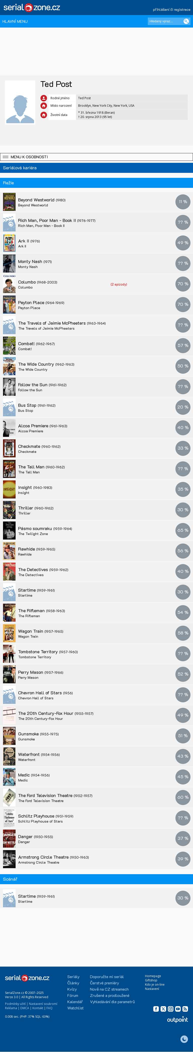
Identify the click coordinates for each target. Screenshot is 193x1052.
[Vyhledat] (186, 21)
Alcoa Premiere (42, 426)
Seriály (73, 976)
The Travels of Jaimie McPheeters (62, 323)
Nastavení (152, 989)
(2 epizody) (119, 284)
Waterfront (39, 754)
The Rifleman (41, 610)
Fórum (72, 995)
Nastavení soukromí (43, 1004)
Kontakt (37, 1008)
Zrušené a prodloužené (109, 995)
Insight (35, 487)
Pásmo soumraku (45, 528)
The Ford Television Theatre (55, 795)
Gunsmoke (38, 734)
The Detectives (43, 569)
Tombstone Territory (48, 651)
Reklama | (12, 1008)
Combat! (36, 343)
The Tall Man (41, 467)
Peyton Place (41, 302)
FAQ (49, 1008)
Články (73, 982)
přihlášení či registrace (171, 9)
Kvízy (72, 989)
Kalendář (75, 1001)
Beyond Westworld (42, 200)
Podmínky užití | (16, 1004)
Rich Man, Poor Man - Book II (56, 220)
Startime (36, 590)
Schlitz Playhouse (45, 816)
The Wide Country (46, 364)
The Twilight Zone (33, 533)
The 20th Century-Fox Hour (55, 713)
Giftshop (151, 980)
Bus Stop (37, 405)
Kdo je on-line (155, 984)
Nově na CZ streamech (109, 989)
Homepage (153, 976)
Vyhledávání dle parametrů (112, 1001)
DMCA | (26, 1008)
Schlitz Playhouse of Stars (40, 821)
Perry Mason (40, 672)
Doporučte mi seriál (107, 976)
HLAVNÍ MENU (15, 21)
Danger (35, 836)
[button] (96, 157)
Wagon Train (40, 631)
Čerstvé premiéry (104, 982)
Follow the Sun (42, 384)
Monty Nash (35, 261)
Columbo (37, 282)
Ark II (29, 241)
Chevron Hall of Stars (45, 693)
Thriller (36, 508)
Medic (34, 775)
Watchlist (75, 1007)
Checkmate (39, 446)
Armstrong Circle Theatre (53, 857)
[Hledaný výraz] (169, 21)
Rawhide (36, 549)
